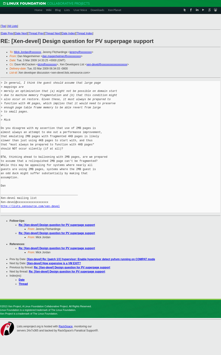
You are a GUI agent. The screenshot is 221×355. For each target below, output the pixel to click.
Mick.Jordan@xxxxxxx (27, 52)
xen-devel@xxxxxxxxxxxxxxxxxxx (107, 64)
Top (3, 26)
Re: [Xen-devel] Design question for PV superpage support (57, 225)
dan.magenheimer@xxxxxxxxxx (61, 56)
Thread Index (85, 33)
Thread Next (52, 33)
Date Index (68, 33)
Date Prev (7, 33)
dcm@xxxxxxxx (47, 64)
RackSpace (65, 326)
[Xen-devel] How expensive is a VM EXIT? (54, 263)
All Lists (12, 26)
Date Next (21, 33)
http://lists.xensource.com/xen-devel (30, 206)
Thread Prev (36, 33)
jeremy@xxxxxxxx (81, 52)
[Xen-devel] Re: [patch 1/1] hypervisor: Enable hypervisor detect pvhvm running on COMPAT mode (91, 259)
